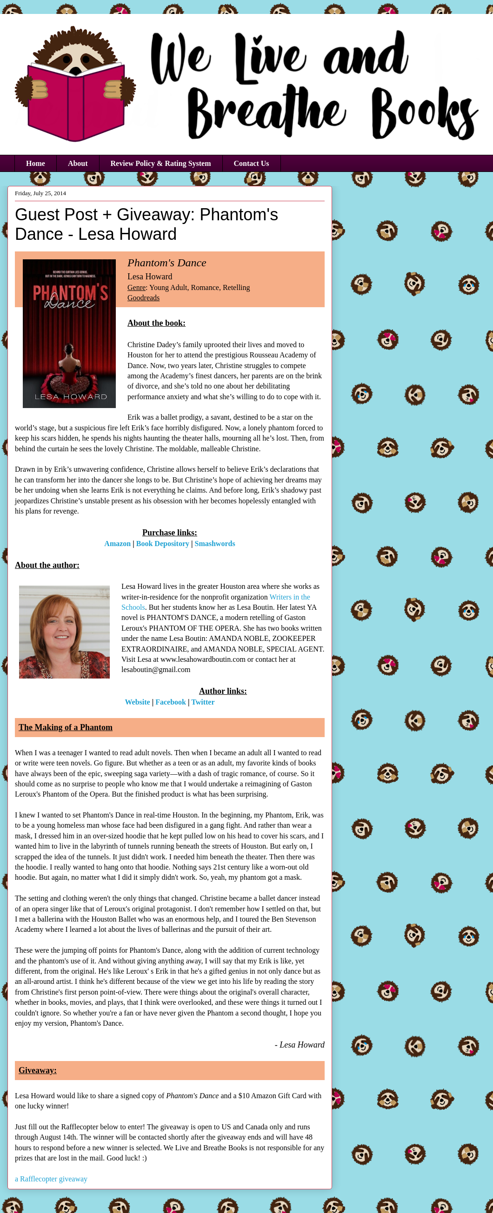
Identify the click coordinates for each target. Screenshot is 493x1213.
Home (35, 163)
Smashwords (215, 543)
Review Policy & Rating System (161, 163)
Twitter (202, 702)
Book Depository (162, 543)
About (78, 163)
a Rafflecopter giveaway (51, 1179)
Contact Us (251, 163)
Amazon (117, 543)
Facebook (170, 702)
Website (137, 702)
